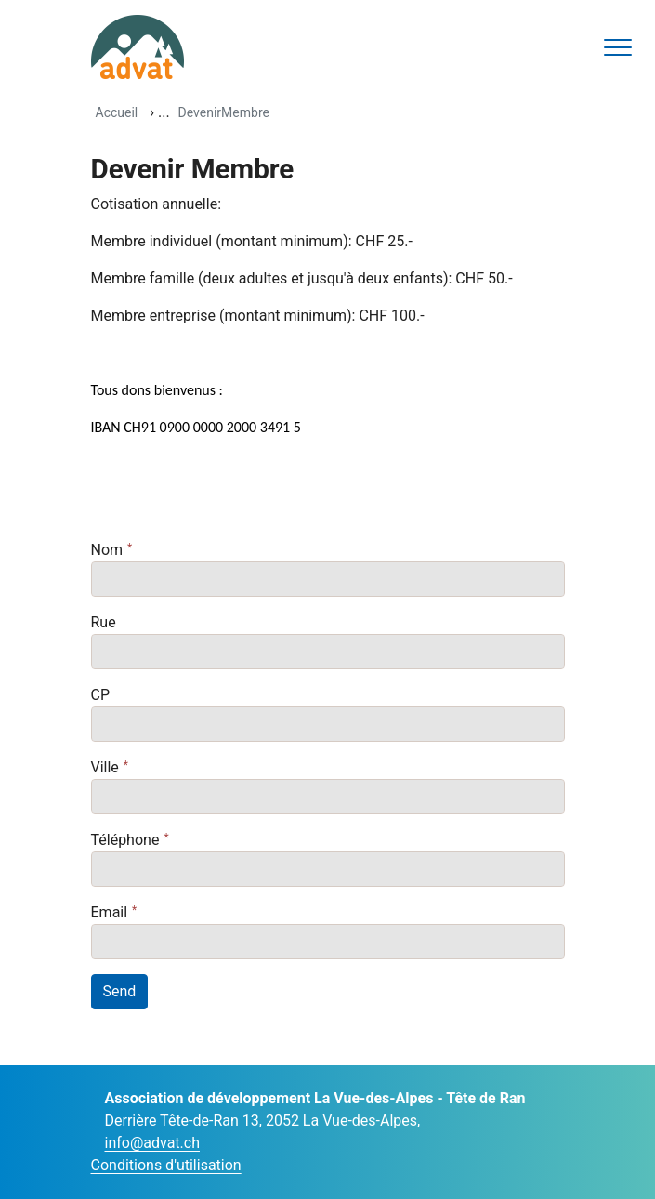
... (164, 112)
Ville (105, 767)
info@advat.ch (152, 1143)
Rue (103, 622)
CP (101, 695)
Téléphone (125, 840)
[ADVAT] (137, 47)
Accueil (117, 112)
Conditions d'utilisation (166, 1165)
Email (109, 912)
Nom (107, 550)
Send (120, 991)
